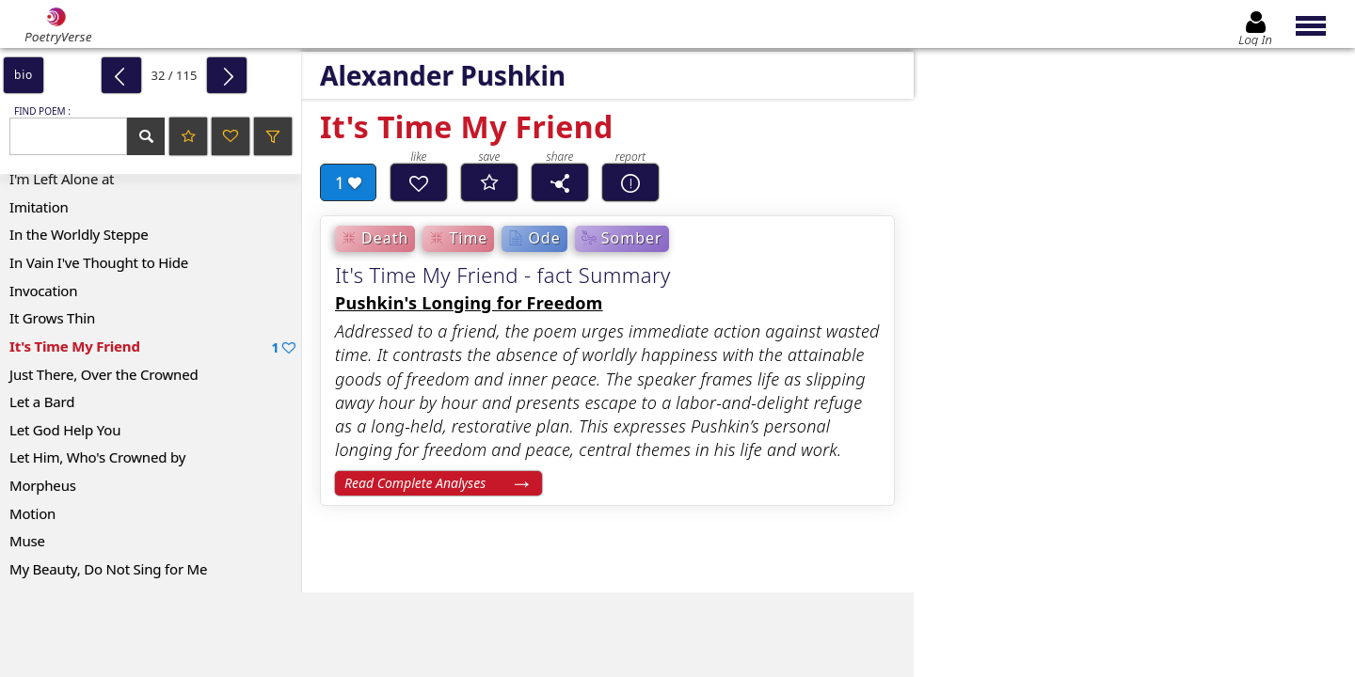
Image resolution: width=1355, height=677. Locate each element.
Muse (27, 540)
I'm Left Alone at (61, 178)
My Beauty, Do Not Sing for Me (108, 568)
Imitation (39, 206)
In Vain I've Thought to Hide (98, 262)
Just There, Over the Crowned (103, 374)
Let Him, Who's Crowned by (97, 457)
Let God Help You (64, 429)
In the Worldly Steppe (79, 234)
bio (23, 75)
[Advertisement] (438, 634)
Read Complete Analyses (415, 483)
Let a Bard (41, 401)
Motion (32, 513)
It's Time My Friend (152, 346)
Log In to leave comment (1135, 580)
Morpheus (42, 485)
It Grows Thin (52, 317)
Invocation (43, 290)
